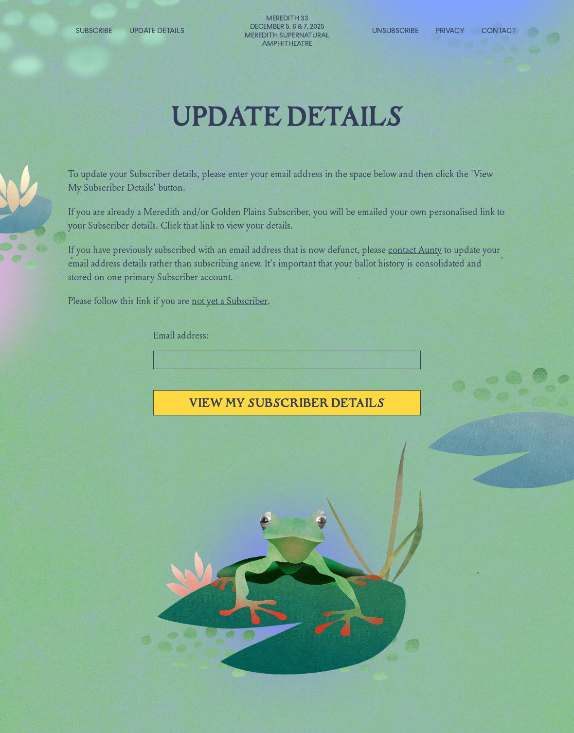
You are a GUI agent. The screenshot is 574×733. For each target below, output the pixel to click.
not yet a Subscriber (230, 301)
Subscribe (94, 31)
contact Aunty (415, 250)
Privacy (450, 31)
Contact (499, 31)
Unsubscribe (395, 31)
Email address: (181, 336)
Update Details (156, 31)
